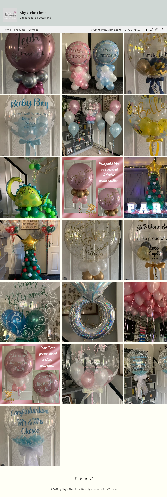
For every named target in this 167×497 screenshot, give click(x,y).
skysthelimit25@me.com (106, 29)
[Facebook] (146, 29)
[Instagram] (156, 29)
